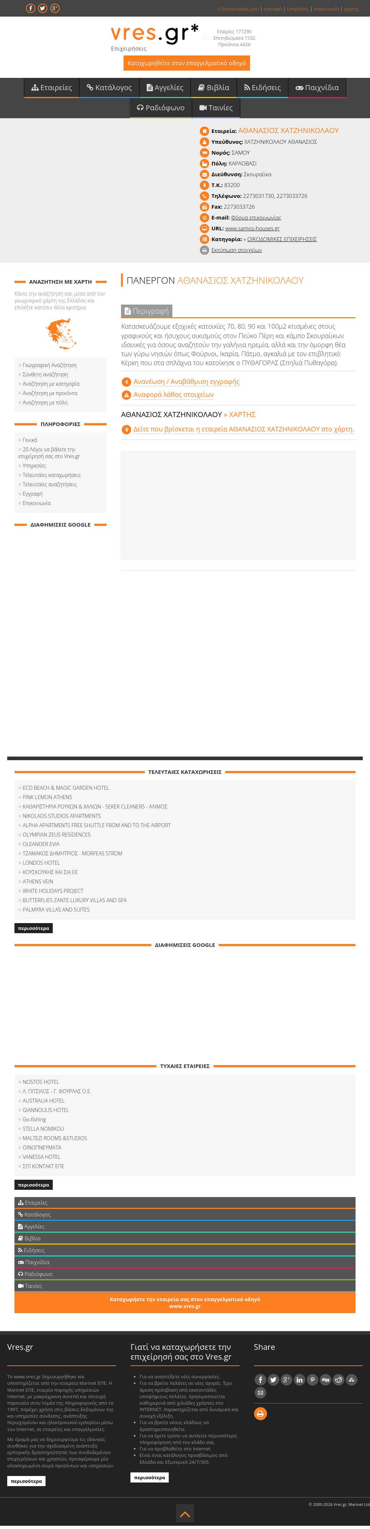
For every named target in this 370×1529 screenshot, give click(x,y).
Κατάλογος (109, 89)
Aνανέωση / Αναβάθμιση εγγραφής (187, 385)
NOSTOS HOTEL (41, 1085)
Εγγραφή (33, 496)
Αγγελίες (165, 89)
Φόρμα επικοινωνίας (256, 220)
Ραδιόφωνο (161, 110)
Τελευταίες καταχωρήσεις (52, 478)
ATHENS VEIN (38, 884)
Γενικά (30, 443)
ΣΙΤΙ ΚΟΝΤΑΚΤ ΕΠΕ (43, 1169)
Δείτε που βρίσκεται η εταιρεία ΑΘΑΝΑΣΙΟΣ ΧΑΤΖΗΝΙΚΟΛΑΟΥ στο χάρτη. (244, 432)
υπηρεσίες (298, 8)
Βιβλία (213, 89)
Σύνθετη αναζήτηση (45, 377)
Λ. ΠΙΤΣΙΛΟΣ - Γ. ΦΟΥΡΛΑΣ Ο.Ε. (57, 1094)
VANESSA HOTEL (42, 1160)
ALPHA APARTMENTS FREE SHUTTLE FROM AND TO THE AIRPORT (97, 828)
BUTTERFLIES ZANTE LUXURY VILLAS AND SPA (75, 903)
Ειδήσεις (262, 89)
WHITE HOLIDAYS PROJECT (53, 894)
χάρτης (351, 8)
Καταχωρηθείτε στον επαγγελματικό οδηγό (186, 64)
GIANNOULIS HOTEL (46, 1113)
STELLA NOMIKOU (43, 1132)
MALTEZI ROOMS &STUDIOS (55, 1141)
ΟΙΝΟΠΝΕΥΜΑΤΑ (42, 1150)
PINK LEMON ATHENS (47, 800)
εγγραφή (273, 8)
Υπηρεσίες (34, 468)
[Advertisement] (238, 508)
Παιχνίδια (317, 89)
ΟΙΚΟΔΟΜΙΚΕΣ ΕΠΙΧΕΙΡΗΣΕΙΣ (282, 242)
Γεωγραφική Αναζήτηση (50, 368)
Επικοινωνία (37, 506)
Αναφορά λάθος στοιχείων (174, 398)
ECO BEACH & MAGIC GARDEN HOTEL (66, 791)
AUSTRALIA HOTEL (44, 1103)
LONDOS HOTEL (41, 866)
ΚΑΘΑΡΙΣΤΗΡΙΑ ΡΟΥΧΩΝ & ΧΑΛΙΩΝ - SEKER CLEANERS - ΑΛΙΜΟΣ (95, 809)
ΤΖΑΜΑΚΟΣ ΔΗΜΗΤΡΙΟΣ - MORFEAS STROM (72, 856)
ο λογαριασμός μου (238, 8)
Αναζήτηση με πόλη (45, 405)
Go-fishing (34, 1122)
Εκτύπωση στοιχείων (236, 253)
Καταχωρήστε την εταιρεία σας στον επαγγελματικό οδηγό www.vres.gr (185, 1306)
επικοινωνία (326, 8)
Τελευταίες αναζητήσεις (50, 487)
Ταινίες (216, 110)
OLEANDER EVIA (41, 847)
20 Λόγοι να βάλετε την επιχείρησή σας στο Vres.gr (60, 456)
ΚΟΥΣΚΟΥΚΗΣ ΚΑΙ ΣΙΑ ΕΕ (50, 875)
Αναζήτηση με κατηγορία (51, 387)
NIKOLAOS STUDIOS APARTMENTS (62, 819)
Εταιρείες (51, 89)
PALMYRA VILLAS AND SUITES (56, 912)
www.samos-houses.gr (252, 231)
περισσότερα (33, 931)
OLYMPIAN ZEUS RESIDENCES (56, 837)
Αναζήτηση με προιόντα (50, 396)
